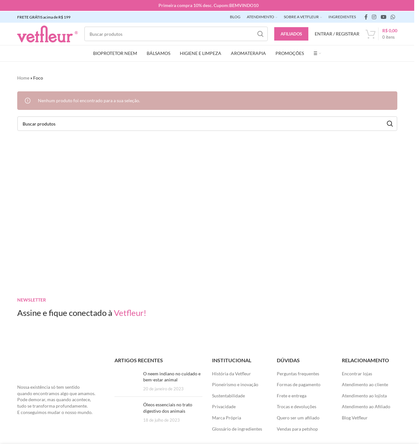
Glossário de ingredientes (237, 428)
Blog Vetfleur (355, 417)
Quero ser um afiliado (298, 417)
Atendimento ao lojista (364, 394)
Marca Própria (226, 417)
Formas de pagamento (298, 384)
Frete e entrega (291, 394)
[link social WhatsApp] (392, 16)
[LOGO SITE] (47, 32)
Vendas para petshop (297, 428)
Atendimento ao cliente (365, 384)
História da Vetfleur (231, 372)
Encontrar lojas (357, 372)
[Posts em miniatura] (126, 380)
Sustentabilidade (228, 394)
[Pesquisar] (176, 33)
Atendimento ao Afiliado (366, 406)
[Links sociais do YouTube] (383, 16)
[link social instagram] (374, 16)
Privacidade (224, 406)
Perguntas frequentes (298, 372)
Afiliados (291, 32)
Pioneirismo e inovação (235, 384)
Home (23, 77)
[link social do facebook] (366, 16)
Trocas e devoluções (296, 406)
